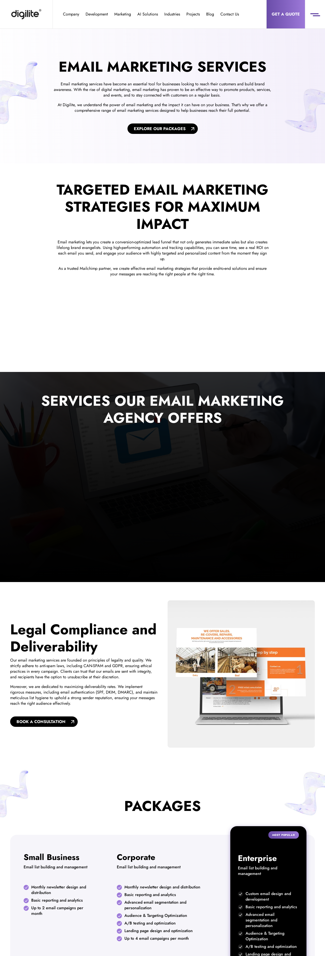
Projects (193, 14)
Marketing (122, 14)
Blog (210, 14)
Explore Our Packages (160, 129)
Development (97, 14)
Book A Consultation (41, 722)
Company (71, 14)
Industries (172, 14)
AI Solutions (147, 14)
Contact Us (229, 14)
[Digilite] (26, 14)
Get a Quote (286, 14)
